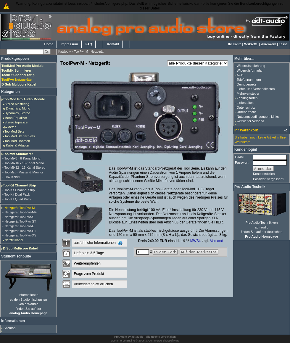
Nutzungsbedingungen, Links (258, 116)
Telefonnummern (249, 79)
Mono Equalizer (15, 118)
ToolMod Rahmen (17, 141)
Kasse (283, 44)
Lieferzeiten (245, 102)
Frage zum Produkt (89, 274)
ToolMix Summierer (18, 154)
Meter (11, 127)
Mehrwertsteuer (248, 93)
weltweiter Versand (250, 121)
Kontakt (113, 44)
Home (48, 44)
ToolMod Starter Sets (19, 136)
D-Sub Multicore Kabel (20, 248)
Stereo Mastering (16, 104)
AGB (239, 75)
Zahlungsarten (247, 98)
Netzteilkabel (13, 240)
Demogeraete (247, 84)
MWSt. (195, 241)
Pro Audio (120, 336)
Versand (216, 241)
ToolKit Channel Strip (19, 185)
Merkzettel (251, 44)
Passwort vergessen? (268, 179)
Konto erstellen (264, 173)
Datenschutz (246, 107)
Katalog (63, 51)
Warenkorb (268, 44)
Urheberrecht (246, 112)
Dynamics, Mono (18, 108)
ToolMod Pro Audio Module (24, 99)
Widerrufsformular (249, 70)
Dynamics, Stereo (17, 113)
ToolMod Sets (14, 131)
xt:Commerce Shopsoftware (162, 340)
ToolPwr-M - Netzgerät (88, 51)
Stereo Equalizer (16, 122)
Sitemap (9, 328)
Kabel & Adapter (18, 145)
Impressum (69, 44)
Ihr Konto (234, 44)
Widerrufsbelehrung (251, 65)
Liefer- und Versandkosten (256, 89)
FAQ (89, 44)
